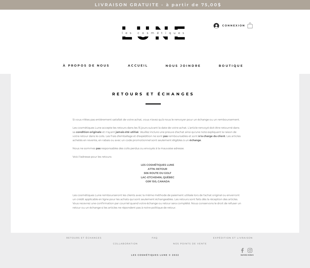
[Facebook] (242, 250)
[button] (250, 25)
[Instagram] (250, 250)
